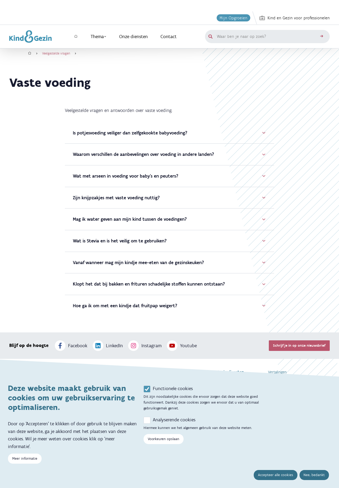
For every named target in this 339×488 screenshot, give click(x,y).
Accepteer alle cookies (275, 475)
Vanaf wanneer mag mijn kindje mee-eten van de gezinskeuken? (169, 262)
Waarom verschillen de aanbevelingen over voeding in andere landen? (169, 154)
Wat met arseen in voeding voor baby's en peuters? (169, 176)
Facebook (71, 345)
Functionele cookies (173, 389)
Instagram (145, 345)
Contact (168, 36)
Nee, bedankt (314, 475)
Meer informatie (24, 459)
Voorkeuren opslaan (163, 439)
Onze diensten (133, 36)
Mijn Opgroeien (233, 17)
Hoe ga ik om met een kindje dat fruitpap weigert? (169, 306)
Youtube (182, 345)
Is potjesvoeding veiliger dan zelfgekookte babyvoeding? (169, 133)
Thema (98, 36)
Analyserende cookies (174, 420)
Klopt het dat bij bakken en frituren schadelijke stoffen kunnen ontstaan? (169, 284)
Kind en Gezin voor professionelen (295, 18)
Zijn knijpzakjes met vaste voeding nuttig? (169, 198)
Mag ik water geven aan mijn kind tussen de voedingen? (169, 219)
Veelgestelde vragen (56, 53)
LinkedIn (108, 345)
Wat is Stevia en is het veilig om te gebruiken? (169, 241)
